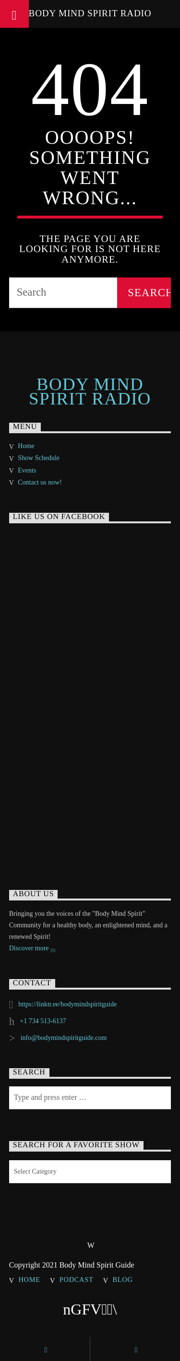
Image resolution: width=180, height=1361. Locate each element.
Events (27, 470)
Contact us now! (40, 482)
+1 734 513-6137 (43, 1021)
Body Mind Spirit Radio (90, 13)
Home (26, 446)
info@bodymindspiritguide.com (64, 1037)
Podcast (77, 1279)
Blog (123, 1279)
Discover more (32, 949)
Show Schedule (39, 457)
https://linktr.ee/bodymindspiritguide (67, 1004)
